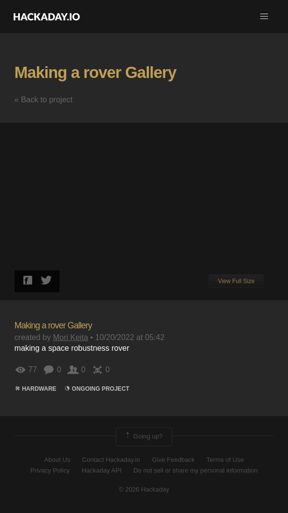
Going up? (143, 436)
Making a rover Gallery (95, 72)
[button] (264, 16)
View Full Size (236, 281)
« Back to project (44, 99)
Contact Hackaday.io (111, 459)
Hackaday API (102, 470)
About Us (57, 459)
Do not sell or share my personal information (196, 470)
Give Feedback (173, 459)
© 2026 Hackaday (144, 489)
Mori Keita (70, 337)
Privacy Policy (50, 470)
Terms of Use (225, 459)
